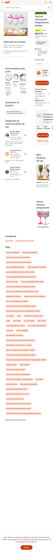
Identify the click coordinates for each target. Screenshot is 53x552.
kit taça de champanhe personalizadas (19, 379)
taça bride (39, 379)
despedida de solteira (13, 296)
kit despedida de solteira (14, 335)
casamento (10, 316)
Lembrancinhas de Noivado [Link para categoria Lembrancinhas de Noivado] (24, 241)
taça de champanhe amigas (15, 369)
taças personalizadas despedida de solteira (21, 306)
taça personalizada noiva (14, 399)
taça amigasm (25, 365)
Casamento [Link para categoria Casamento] (9, 241)
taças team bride (12, 282)
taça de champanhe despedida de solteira (20, 350)
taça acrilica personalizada (37, 326)
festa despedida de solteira (15, 326)
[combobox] (4, 7)
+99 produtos (40, 127)
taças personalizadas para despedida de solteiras (23, 311)
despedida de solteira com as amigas (19, 345)
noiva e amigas (11, 365)
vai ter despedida (22, 330)
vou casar (9, 330)
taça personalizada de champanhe (18, 374)
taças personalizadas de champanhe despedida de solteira (26, 360)
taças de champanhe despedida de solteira (20, 355)
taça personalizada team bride (16, 389)
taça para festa (29, 321)
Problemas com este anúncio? (15, 420)
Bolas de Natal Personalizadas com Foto (16, 174)
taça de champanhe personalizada (18, 257)
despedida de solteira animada (34, 296)
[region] (42, 175)
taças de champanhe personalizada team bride (22, 291)
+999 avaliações (48, 127)
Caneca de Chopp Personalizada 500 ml (16, 138)
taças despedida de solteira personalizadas (21, 277)
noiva (19, 316)
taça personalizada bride (28, 384)
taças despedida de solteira (37, 267)
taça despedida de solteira (15, 267)
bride (8, 321)
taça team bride (11, 384)
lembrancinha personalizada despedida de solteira (23, 413)
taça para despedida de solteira (17, 301)
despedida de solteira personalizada (18, 404)
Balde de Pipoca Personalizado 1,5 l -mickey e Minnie (16, 155)
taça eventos (41, 321)
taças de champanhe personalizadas (18, 262)
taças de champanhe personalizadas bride (20, 287)
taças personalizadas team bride (32, 282)
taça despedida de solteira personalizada (20, 272)
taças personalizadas (30, 252)
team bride (17, 321)
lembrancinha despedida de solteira (18, 408)
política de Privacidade (28, 542)
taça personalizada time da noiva (17, 394)
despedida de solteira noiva (33, 316)
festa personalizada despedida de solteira (20, 340)
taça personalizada (12, 252)
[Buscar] (27, 7)
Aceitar (26, 547)
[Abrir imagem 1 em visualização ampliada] (16, 24)
